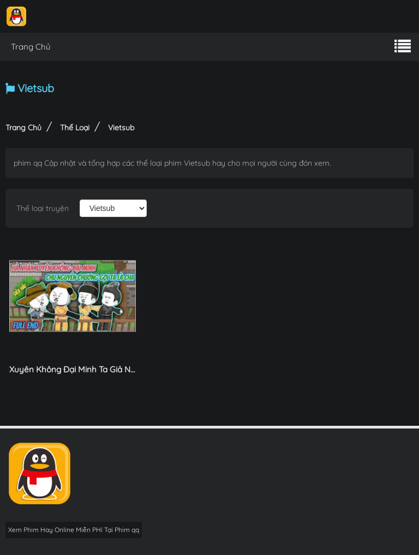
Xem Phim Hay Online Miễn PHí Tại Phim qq (73, 530)
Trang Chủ (31, 46)
